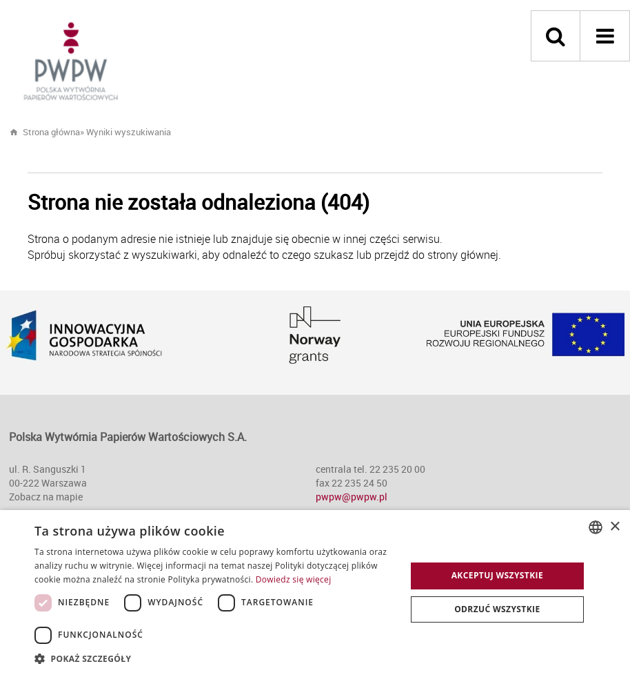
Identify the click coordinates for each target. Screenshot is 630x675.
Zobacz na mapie (46, 496)
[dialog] (315, 592)
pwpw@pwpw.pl (351, 496)
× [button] (614, 527)
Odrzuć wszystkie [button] (497, 609)
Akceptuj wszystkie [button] (497, 575)
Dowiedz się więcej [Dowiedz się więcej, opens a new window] (294, 579)
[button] (214, 658)
